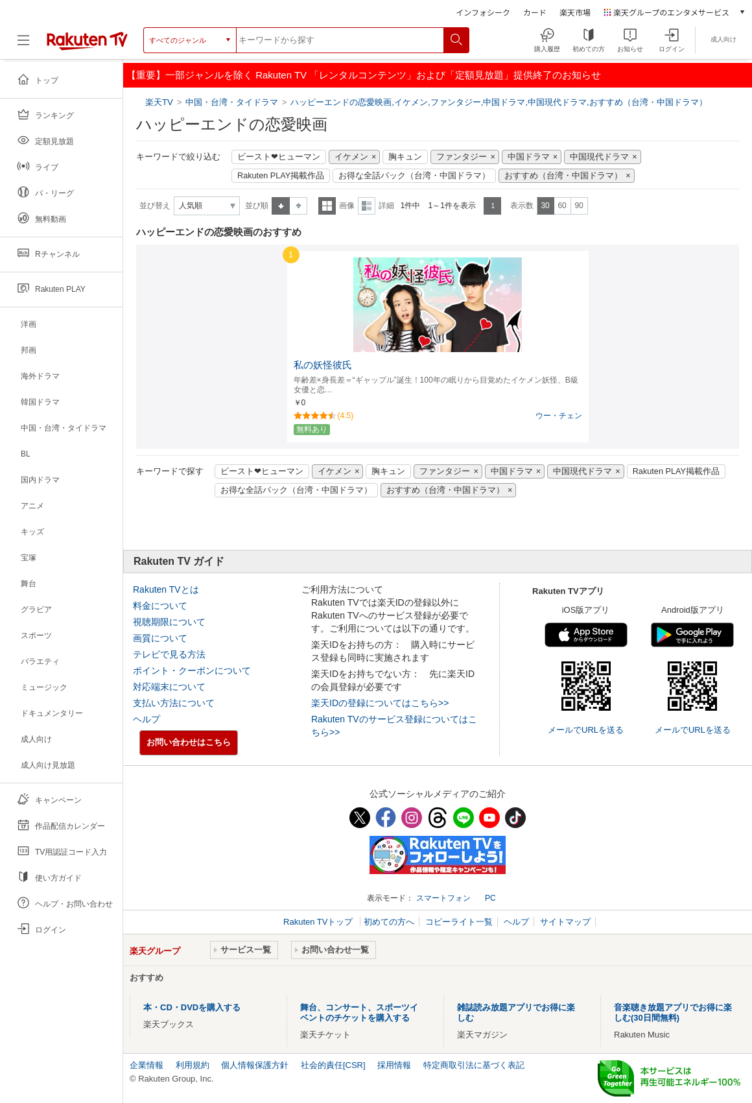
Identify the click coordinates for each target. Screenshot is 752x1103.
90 (578, 205)
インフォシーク (483, 12)
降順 (298, 206)
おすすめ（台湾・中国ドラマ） (563, 175)
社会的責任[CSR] (333, 1065)
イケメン (351, 156)
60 (562, 205)
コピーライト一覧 (459, 922)
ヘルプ (146, 719)
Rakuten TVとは (166, 589)
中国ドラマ (529, 156)
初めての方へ (389, 922)
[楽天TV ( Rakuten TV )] (87, 45)
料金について (160, 605)
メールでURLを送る (586, 730)
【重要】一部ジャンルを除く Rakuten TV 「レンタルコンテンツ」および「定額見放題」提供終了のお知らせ (363, 74)
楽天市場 (575, 12)
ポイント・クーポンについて (192, 670)
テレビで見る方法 (169, 654)
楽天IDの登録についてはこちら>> (380, 703)
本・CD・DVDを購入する (192, 1007)
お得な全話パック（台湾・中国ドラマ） (414, 175)
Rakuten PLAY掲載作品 (280, 175)
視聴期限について (169, 622)
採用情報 (394, 1065)
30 (545, 205)
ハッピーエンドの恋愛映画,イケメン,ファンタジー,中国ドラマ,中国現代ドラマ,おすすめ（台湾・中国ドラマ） (498, 102)
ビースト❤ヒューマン (278, 156)
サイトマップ (565, 922)
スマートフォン (443, 898)
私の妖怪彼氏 (323, 365)
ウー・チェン (558, 415)
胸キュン (405, 156)
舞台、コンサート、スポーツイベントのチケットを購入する (359, 1012)
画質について (160, 638)
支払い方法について (174, 703)
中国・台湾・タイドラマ (231, 102)
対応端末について (169, 687)
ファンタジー (461, 156)
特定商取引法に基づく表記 (473, 1065)
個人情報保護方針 (254, 1065)
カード (534, 12)
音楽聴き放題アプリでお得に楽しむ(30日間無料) (673, 1012)
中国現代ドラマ (599, 156)
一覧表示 (327, 206)
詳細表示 (366, 206)
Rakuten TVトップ (319, 922)
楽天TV (160, 102)
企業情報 (146, 1065)
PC (490, 898)
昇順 (281, 206)
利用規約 (192, 1065)
